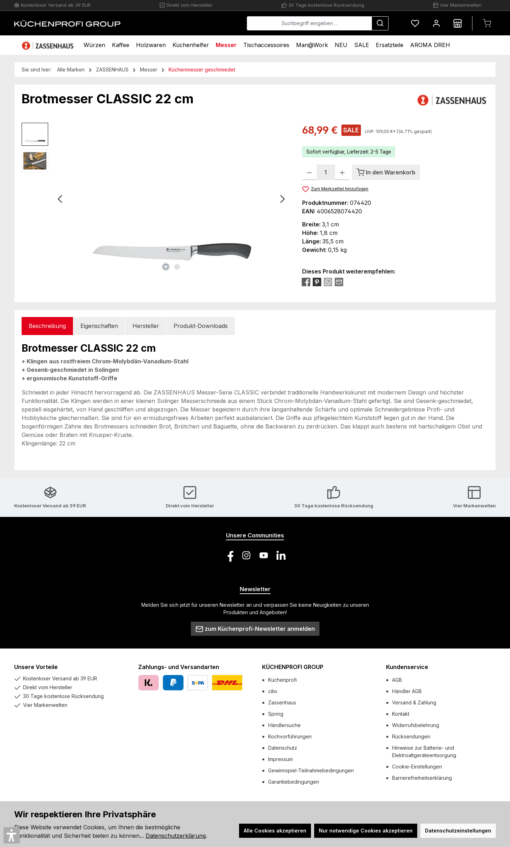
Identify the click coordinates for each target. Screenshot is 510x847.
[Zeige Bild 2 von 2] (177, 267)
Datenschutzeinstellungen (458, 831)
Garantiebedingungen (293, 782)
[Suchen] (380, 23)
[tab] (47, 326)
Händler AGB (407, 691)
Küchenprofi (282, 680)
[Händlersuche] (457, 23)
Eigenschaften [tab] (99, 325)
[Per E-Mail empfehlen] (339, 281)
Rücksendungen (411, 736)
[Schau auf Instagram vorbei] (246, 555)
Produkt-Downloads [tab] (201, 325)
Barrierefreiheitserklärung (422, 778)
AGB (397, 680)
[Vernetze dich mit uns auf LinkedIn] (281, 555)
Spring (275, 714)
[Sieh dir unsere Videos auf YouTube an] (264, 555)
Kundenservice (407, 666)
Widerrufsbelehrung (415, 725)
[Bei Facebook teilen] (306, 281)
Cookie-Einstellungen (417, 767)
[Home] (48, 45)
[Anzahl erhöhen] (342, 172)
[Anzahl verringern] (309, 172)
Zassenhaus (282, 702)
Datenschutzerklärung (176, 835)
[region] (155, 199)
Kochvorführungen (290, 736)
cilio (272, 691)
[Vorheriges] (60, 199)
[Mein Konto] (436, 23)
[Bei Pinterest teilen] (317, 281)
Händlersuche (284, 725)
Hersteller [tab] (145, 325)
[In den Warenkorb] (386, 172)
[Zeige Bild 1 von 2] (166, 267)
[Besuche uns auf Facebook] (229, 555)
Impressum (280, 759)
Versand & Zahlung (414, 702)
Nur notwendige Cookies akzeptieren (366, 831)
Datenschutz (282, 748)
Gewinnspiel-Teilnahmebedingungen (311, 770)
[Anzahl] (325, 172)
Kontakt (400, 714)
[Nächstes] (282, 199)
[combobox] (309, 23)
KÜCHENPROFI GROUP (292, 666)
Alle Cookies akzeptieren (275, 831)
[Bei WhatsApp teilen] (328, 281)
